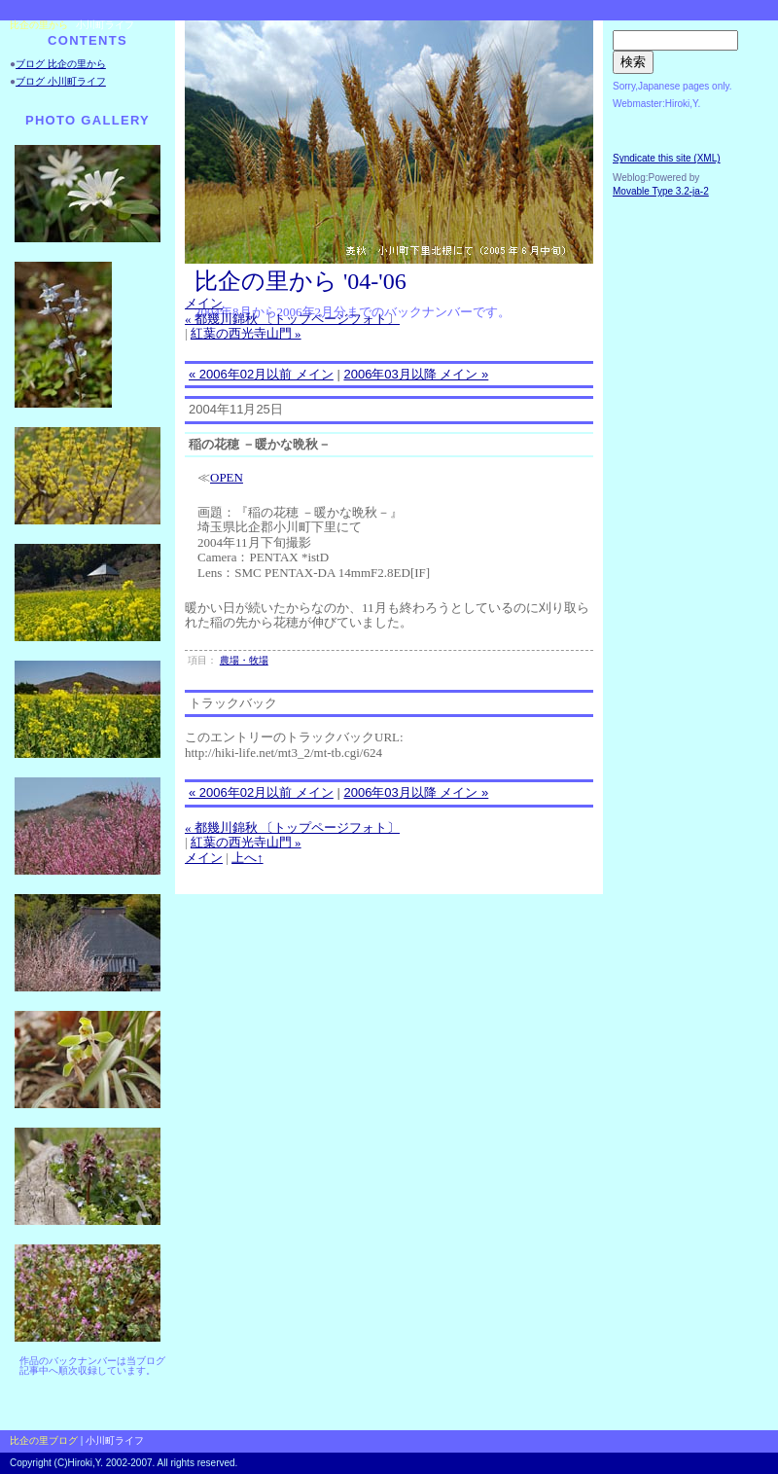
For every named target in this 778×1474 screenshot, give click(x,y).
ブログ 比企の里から (61, 63)
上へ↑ (247, 857)
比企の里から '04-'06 (300, 281)
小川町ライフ (105, 24)
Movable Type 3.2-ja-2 (661, 191)
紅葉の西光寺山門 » (246, 333)
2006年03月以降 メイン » (415, 374)
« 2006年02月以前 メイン (261, 374)
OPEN (226, 477)
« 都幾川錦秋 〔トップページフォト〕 (292, 318)
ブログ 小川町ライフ (61, 81)
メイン (204, 303)
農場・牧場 (244, 660)
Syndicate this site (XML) (667, 158)
